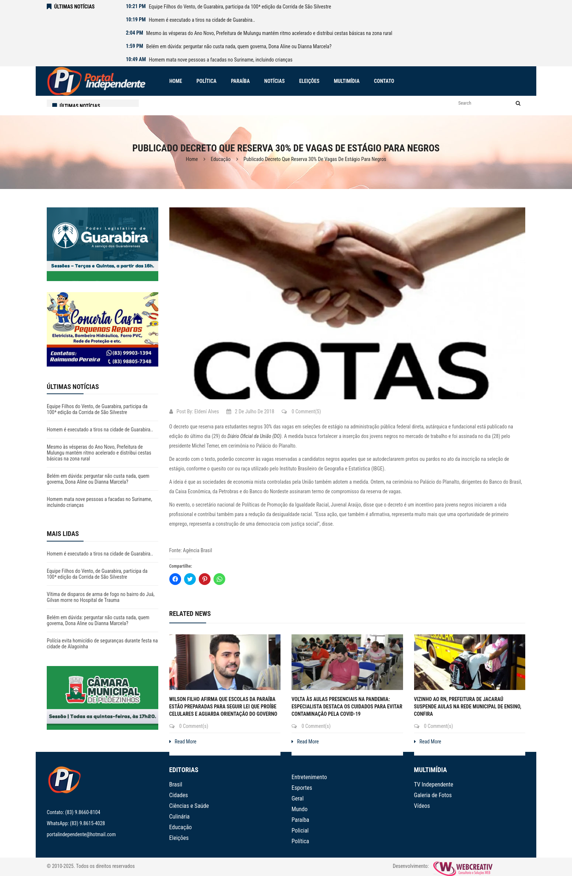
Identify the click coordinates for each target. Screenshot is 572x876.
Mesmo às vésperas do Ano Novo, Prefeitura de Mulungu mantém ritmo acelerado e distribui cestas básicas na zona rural (269, 33)
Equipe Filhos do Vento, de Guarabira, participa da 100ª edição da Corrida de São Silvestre (240, 7)
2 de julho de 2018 (250, 411)
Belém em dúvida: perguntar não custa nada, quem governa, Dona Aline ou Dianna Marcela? (239, 46)
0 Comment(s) (301, 411)
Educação (221, 159)
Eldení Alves (206, 411)
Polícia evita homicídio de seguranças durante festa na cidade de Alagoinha (102, 643)
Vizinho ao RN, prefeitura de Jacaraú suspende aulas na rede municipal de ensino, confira (468, 706)
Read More (183, 741)
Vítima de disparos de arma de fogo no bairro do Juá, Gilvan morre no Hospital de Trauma (101, 597)
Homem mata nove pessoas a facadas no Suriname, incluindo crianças (221, 60)
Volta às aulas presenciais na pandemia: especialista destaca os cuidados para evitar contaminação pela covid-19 (347, 706)
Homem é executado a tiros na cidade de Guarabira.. (202, 20)
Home (192, 159)
